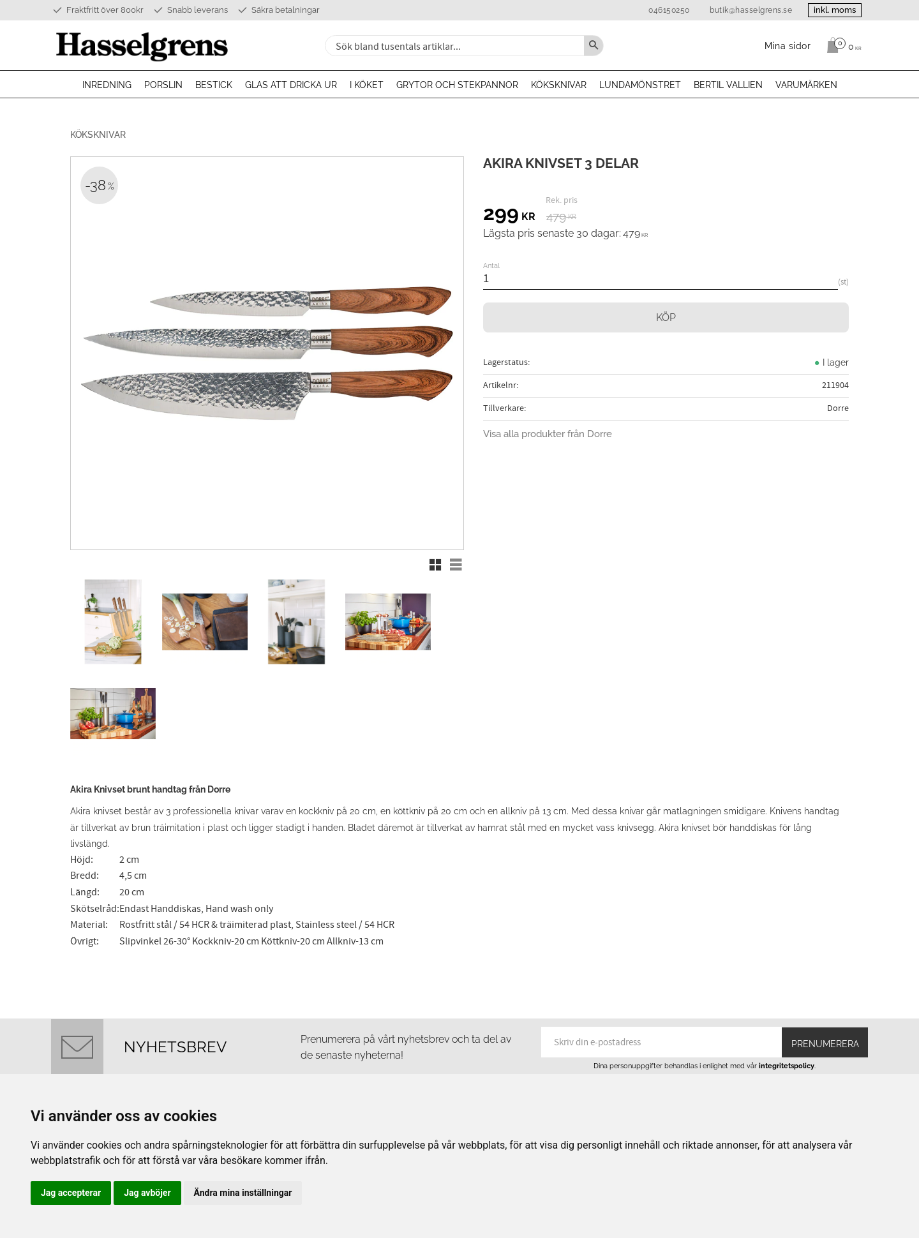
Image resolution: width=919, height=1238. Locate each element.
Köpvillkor (492, 1069)
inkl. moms (831, 10)
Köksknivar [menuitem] (559, 85)
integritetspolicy (786, 962)
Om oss (486, 1038)
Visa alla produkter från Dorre (547, 434)
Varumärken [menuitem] (806, 85)
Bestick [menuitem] (213, 85)
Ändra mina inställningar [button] (243, 1193)
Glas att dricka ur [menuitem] (291, 85)
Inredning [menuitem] (106, 85)
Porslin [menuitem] (163, 85)
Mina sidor (492, 1053)
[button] (435, 564)
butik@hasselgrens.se (743, 10)
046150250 (661, 10)
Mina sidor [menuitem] (788, 45)
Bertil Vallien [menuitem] (728, 85)
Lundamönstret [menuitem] (640, 85)
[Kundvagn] (841, 45)
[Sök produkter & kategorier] (453, 46)
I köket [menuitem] (367, 85)
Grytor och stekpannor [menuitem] (457, 85)
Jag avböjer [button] (147, 1193)
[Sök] (593, 46)
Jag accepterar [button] (71, 1193)
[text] (509, 215)
